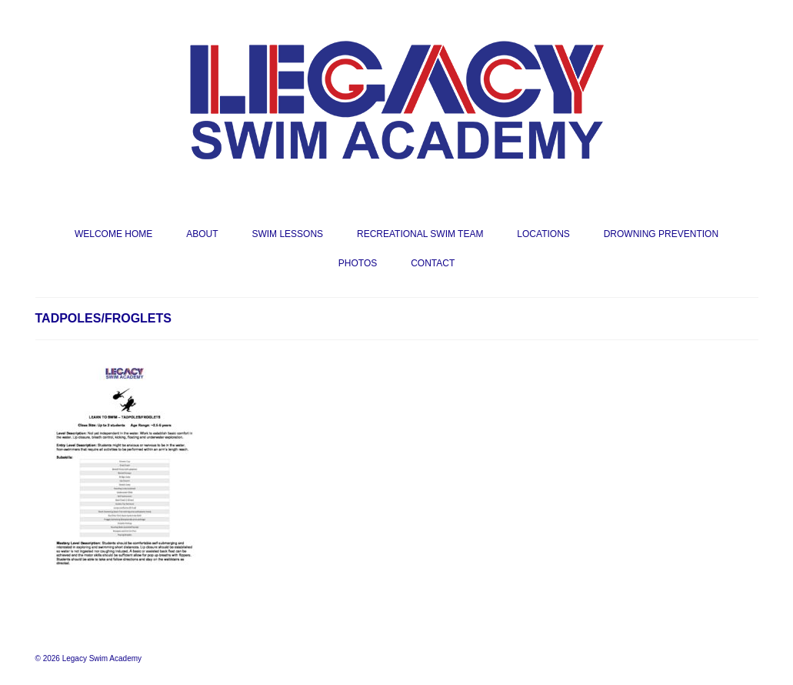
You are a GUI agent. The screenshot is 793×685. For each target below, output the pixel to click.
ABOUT (202, 234)
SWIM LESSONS (287, 234)
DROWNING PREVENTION (661, 234)
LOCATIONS (543, 234)
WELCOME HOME (113, 234)
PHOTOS (357, 263)
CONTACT (433, 263)
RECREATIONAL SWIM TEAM (420, 234)
